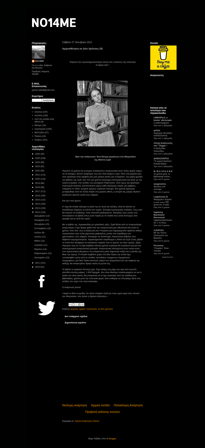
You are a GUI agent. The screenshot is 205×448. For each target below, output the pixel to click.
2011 (38, 263)
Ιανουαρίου (40, 257)
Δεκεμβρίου (40, 216)
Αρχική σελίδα (100, 405)
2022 (38, 170)
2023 (38, 166)
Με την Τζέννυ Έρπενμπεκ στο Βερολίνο (161, 235)
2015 (38, 199)
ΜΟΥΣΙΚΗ (39, 132)
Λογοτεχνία (91, 309)
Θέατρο (38, 125)
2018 (38, 187)
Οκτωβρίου (39, 224)
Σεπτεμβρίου (40, 228)
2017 (38, 191)
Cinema (38, 112)
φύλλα (157, 130)
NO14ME (53, 22)
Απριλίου (38, 245)
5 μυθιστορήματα (161, 123)
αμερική (74, 309)
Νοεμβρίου (39, 220)
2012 (38, 212)
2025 (38, 158)
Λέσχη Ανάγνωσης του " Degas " (163, 144)
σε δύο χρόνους (105, 309)
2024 (38, 162)
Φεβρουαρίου (41, 253)
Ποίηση (38, 136)
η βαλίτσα (159, 230)
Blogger (112, 438)
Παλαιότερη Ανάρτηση (128, 405)
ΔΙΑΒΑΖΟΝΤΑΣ (161, 158)
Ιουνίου (38, 236)
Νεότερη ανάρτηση (74, 405)
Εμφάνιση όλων (167, 257)
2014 (38, 204)
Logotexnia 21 (161, 196)
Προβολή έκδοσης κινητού (102, 412)
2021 (38, 174)
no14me (38, 115)
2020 (38, 179)
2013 (38, 208)
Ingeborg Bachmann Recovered (159, 215)
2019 (38, 183)
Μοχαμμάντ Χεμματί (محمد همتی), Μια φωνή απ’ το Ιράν (163, 202)
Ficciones (159, 245)
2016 (38, 195)
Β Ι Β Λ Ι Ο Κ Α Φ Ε (163, 171)
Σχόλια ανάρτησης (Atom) (87, 421)
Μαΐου (37, 241)
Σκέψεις (38, 139)
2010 (38, 267)
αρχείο (82, 309)
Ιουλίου (38, 232)
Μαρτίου (38, 249)
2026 (38, 154)
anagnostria (160, 184)
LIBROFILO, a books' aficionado (163, 118)
